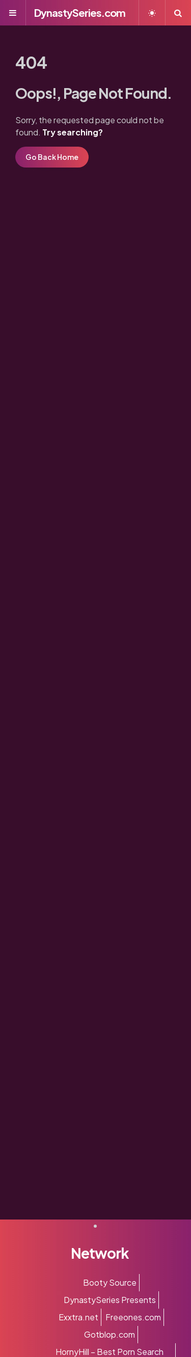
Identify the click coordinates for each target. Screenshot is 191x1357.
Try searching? (72, 132)
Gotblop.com (109, 1334)
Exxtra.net (78, 1317)
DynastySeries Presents (110, 1299)
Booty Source (110, 1282)
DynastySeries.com (79, 12)
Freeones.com (133, 1317)
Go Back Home (51, 156)
